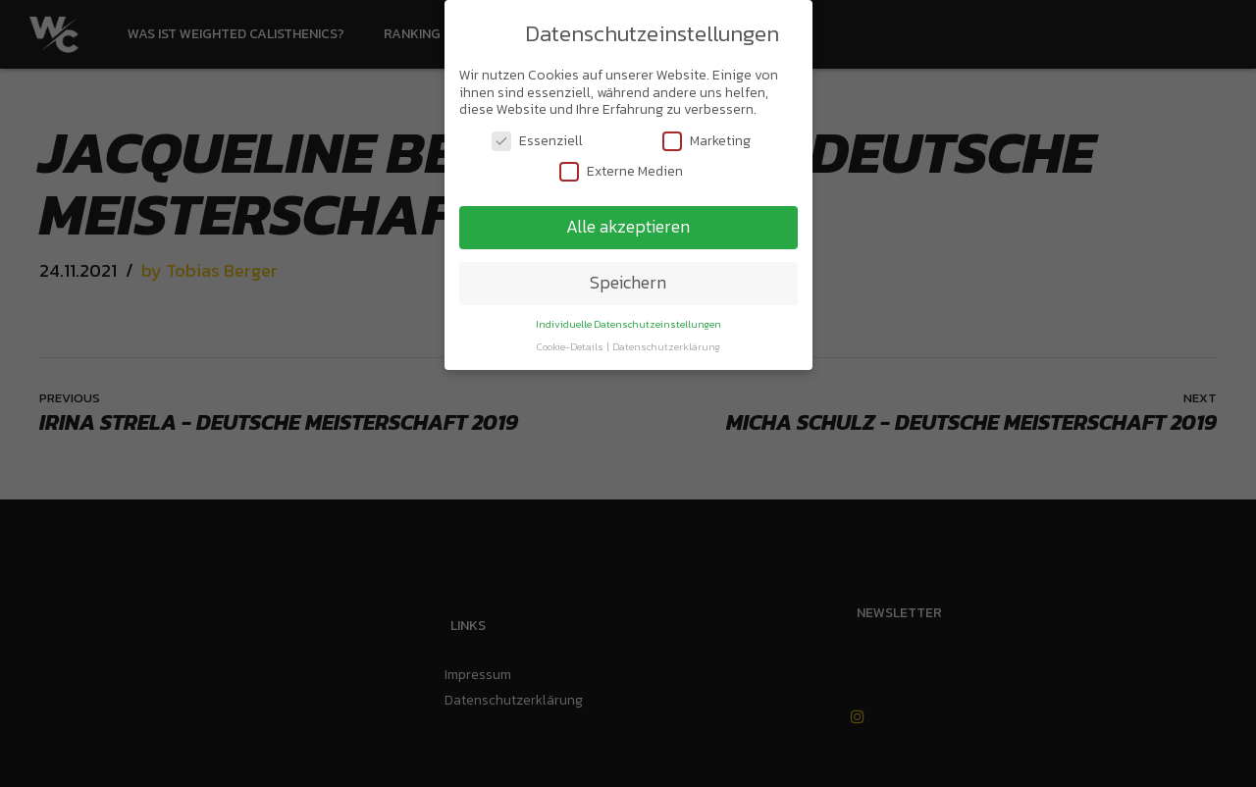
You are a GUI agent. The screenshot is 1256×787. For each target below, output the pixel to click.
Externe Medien (621, 167)
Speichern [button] (628, 278)
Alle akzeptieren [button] (628, 223)
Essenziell (537, 137)
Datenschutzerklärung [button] (666, 342)
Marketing (706, 137)
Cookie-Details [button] (571, 342)
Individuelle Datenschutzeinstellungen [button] (628, 320)
